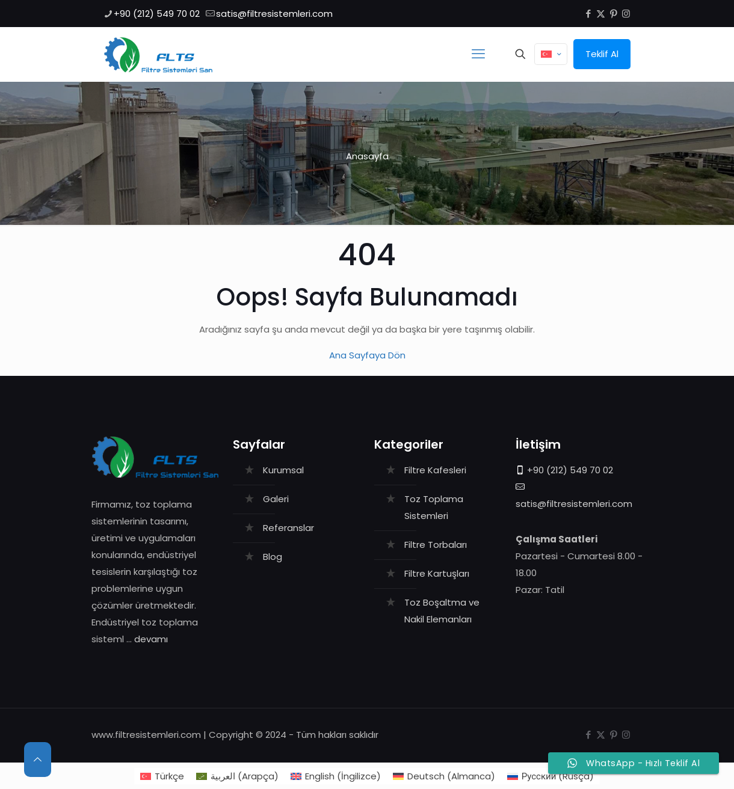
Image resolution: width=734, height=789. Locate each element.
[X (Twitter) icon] (600, 13)
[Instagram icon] (626, 13)
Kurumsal (283, 470)
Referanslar (288, 527)
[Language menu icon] (550, 54)
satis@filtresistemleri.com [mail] (274, 13)
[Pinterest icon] (613, 13)
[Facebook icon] (588, 13)
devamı (151, 639)
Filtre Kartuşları (436, 573)
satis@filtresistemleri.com (574, 503)
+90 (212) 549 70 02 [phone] (157, 13)
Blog (272, 556)
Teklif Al (601, 54)
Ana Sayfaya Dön (367, 355)
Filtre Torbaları (435, 544)
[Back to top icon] (37, 759)
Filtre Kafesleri (435, 470)
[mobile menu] (478, 54)
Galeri (276, 499)
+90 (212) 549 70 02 (570, 470)
